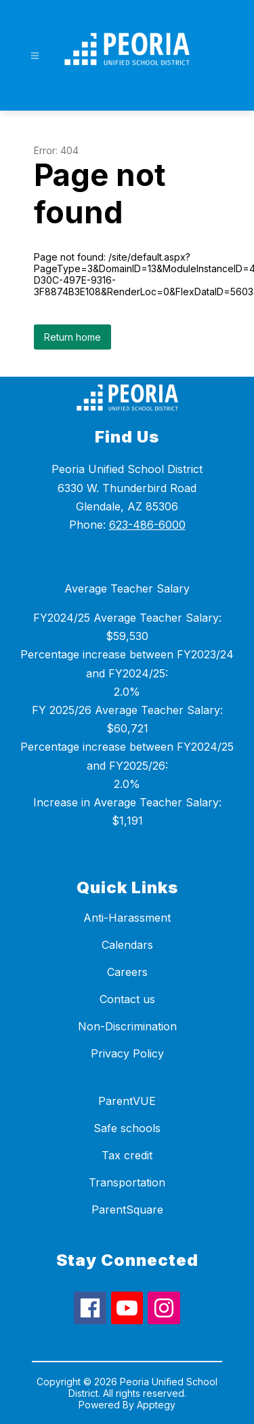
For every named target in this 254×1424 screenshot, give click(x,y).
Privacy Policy (127, 1053)
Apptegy (156, 1404)
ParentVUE (127, 1101)
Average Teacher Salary (127, 588)
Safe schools (127, 1128)
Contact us (127, 999)
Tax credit (127, 1155)
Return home (72, 337)
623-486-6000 (147, 524)
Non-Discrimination (127, 1026)
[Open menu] (35, 56)
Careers (127, 972)
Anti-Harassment (127, 917)
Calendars (127, 945)
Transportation (127, 1182)
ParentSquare (127, 1209)
